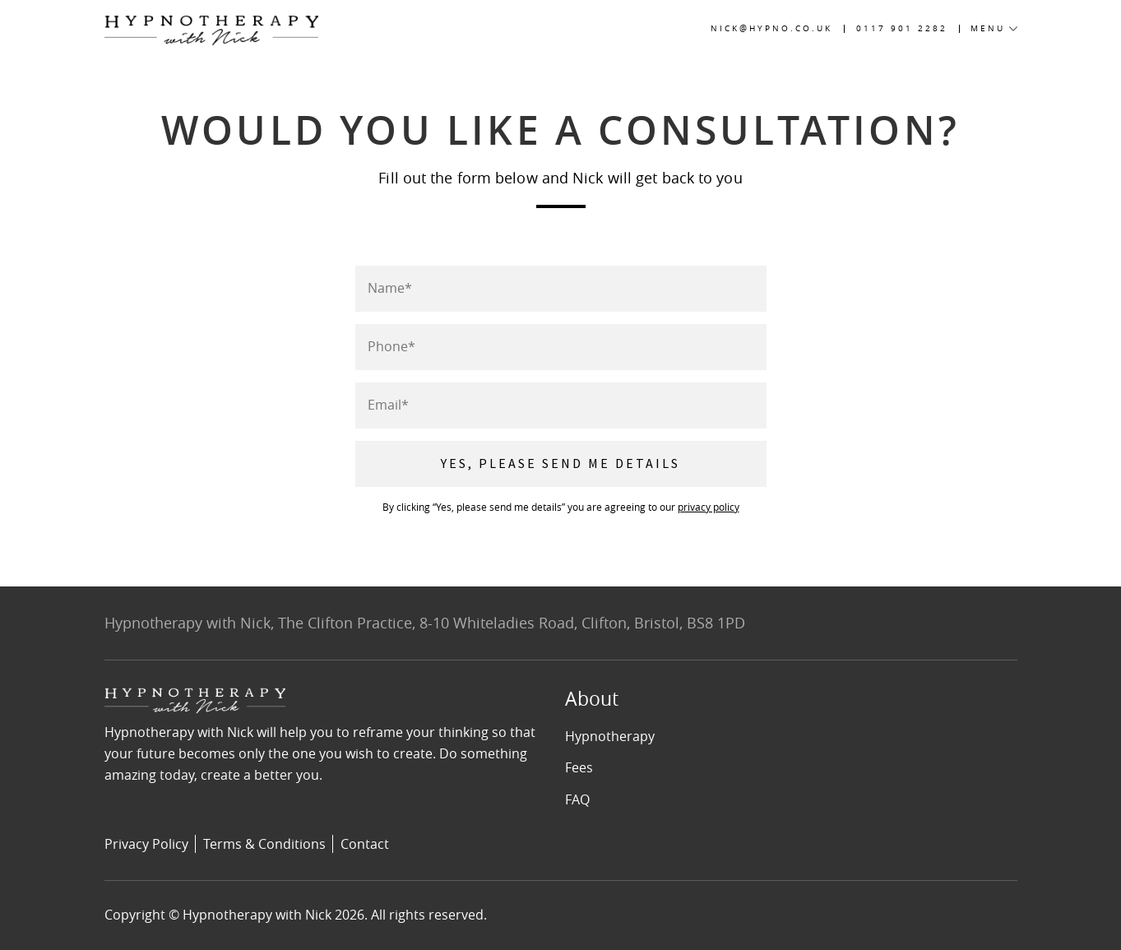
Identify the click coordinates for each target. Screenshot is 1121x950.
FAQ (577, 799)
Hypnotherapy (610, 736)
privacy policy (708, 506)
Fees (579, 767)
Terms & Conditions (264, 844)
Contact (364, 844)
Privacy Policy (146, 844)
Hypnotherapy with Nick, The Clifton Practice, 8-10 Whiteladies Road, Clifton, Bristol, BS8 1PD (424, 623)
